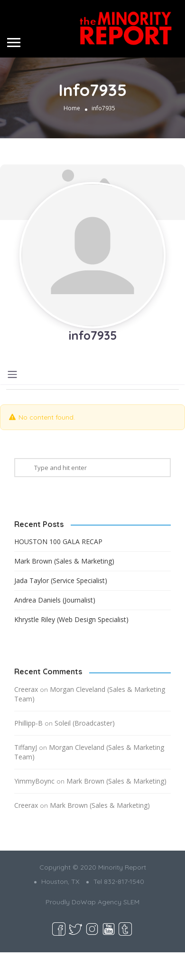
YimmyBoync (34, 781)
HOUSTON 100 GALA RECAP (58, 541)
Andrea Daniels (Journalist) (54, 599)
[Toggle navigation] (12, 374)
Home (72, 109)
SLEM (131, 902)
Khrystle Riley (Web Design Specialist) (71, 619)
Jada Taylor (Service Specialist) (60, 580)
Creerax (26, 689)
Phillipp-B (28, 723)
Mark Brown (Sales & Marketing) (64, 560)
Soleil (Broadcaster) (85, 723)
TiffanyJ (25, 747)
